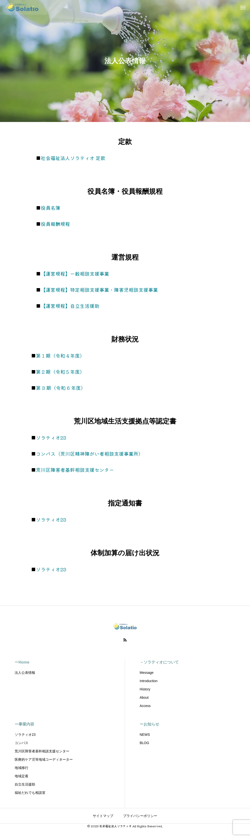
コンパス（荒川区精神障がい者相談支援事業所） (89, 453)
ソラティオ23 (51, 437)
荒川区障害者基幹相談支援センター (75, 469)
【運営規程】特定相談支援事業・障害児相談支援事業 (99, 289)
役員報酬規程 (55, 223)
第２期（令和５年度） (60, 371)
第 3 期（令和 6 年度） (61, 387)
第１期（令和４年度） (60, 355)
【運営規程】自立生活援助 (70, 305)
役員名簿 (50, 207)
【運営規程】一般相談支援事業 (75, 273)
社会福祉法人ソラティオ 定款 (73, 158)
